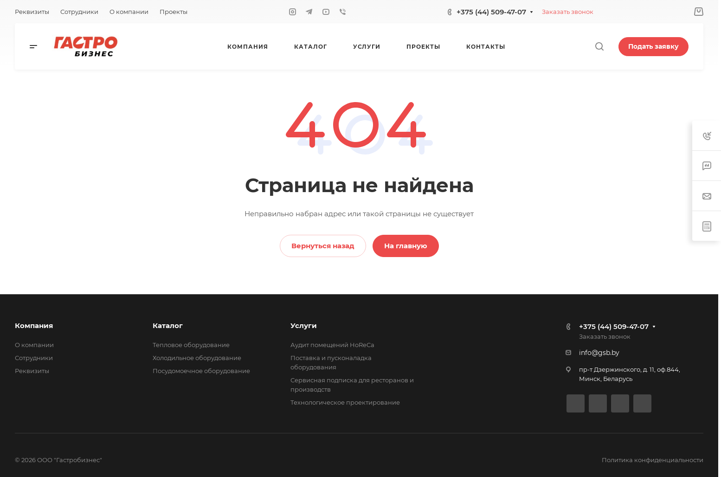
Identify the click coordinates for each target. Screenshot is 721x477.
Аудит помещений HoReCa (332, 344)
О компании (34, 344)
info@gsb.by (599, 352)
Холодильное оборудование (197, 357)
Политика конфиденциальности (652, 460)
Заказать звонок (567, 11)
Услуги (303, 325)
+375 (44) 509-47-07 (491, 11)
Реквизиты (32, 370)
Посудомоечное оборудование (201, 370)
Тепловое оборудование (191, 344)
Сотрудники (34, 357)
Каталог (168, 325)
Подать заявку (653, 46)
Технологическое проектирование (345, 402)
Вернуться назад (322, 245)
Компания (34, 325)
